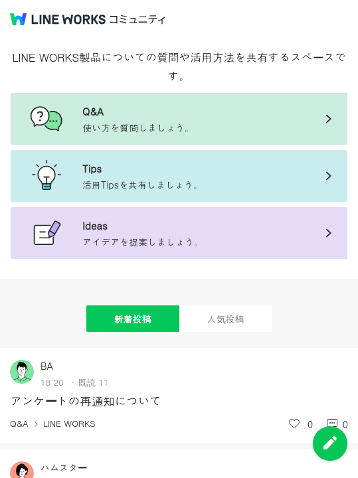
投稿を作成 (330, 443)
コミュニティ (137, 20)
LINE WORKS (69, 423)
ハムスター (64, 467)
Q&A (19, 423)
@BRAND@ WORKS (58, 19)
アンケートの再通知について (85, 400)
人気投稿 (225, 318)
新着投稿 (132, 318)
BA (47, 365)
